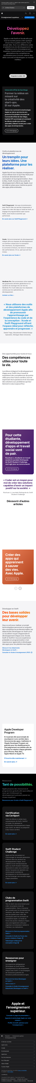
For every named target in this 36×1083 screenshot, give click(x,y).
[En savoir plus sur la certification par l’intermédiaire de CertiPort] (11, 834)
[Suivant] (20, 588)
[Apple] (2, 13)
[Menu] (34, 13)
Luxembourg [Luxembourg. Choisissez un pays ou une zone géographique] (4, 1074)
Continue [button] (30, 7)
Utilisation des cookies (22, 1079)
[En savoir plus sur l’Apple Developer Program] (10, 762)
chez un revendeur (22, 1070)
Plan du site (30, 1080)
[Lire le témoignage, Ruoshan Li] (12, 469)
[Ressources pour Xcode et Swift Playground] (17, 800)
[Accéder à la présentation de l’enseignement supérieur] (18, 1015)
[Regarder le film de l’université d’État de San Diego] (18, 76)
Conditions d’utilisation (6, 1080)
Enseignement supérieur (10, 17)
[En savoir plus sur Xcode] (11, 255)
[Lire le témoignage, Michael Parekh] (12, 579)
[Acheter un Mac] (8, 295)
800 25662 (10, 1071)
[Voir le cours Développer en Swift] (10, 983)
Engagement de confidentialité (8, 1079)
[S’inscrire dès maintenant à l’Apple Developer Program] (15, 758)
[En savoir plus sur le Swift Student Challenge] (11, 882)
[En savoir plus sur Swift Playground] (14, 219)
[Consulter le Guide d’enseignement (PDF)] (17, 652)
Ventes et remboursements (20, 1080)
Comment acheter (29, 17)
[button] (13, 7)
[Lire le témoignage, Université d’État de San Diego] (11, 130)
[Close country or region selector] (34, 2)
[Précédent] (15, 588)
